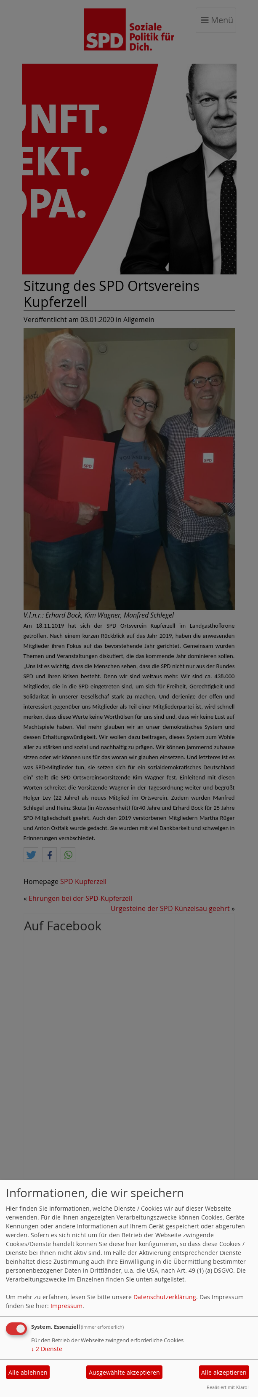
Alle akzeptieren (224, 1372)
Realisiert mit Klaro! (228, 1387)
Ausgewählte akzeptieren (124, 1372)
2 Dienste (46, 1349)
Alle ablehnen (28, 1372)
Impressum (66, 1306)
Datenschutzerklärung (164, 1297)
